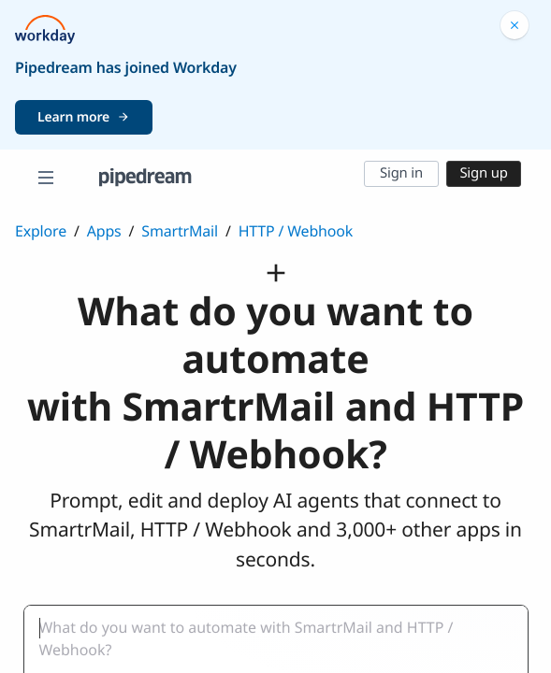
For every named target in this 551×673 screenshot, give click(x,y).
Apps (104, 231)
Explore (40, 231)
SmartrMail (179, 231)
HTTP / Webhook (296, 231)
